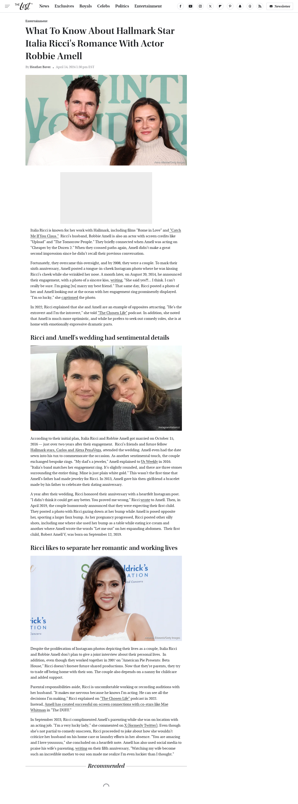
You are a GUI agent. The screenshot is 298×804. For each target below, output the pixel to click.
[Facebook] (180, 6)
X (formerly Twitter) (140, 725)
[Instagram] (200, 6)
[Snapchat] (240, 6)
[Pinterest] (230, 6)
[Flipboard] (220, 6)
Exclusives (64, 6)
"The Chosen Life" (112, 313)
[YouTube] (190, 6)
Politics (122, 6)
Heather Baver (40, 67)
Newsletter (279, 6)
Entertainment (148, 6)
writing (116, 280)
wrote (145, 500)
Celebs (103, 6)
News (44, 6)
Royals (85, 6)
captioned (69, 297)
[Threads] (250, 6)
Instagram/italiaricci (169, 427)
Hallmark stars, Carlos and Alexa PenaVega (65, 450)
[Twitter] (210, 6)
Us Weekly (149, 462)
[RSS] (260, 6)
